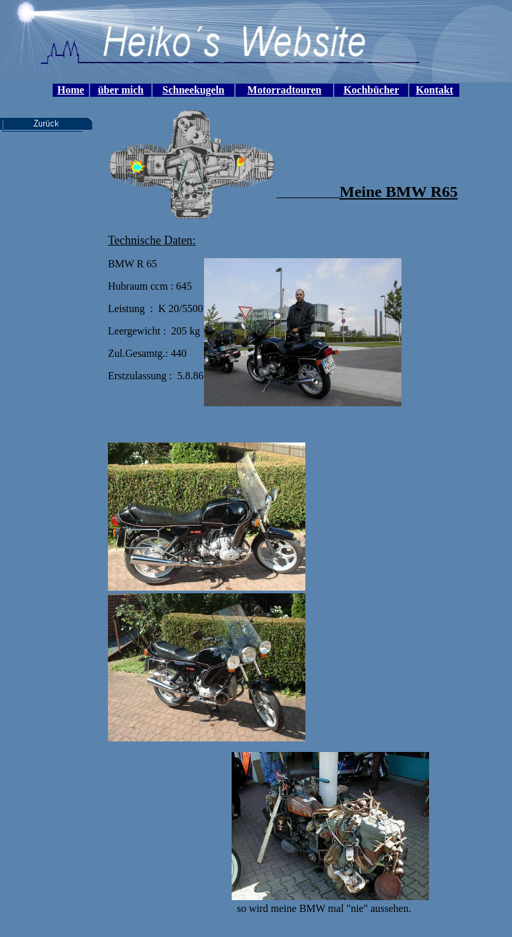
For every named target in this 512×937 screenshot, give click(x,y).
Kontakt (434, 89)
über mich (120, 89)
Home (70, 89)
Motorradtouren (284, 89)
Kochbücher (371, 89)
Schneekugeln (193, 89)
